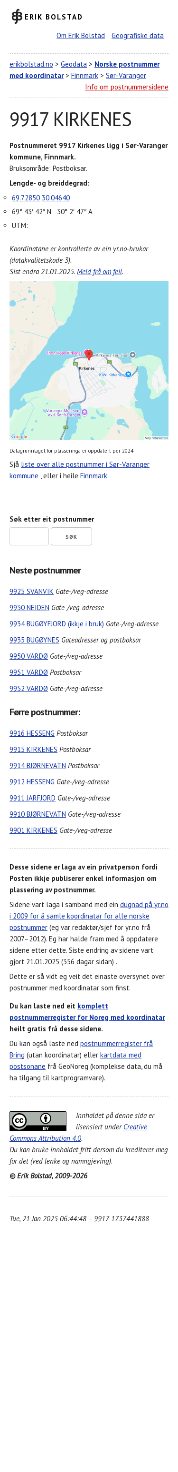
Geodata (74, 64)
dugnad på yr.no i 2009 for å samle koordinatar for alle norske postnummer (89, 916)
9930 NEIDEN (29, 607)
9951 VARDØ (28, 672)
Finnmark (84, 75)
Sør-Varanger (126, 75)
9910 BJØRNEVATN (37, 814)
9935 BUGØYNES (34, 639)
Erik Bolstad (54, 16)
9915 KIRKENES (33, 749)
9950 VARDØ (28, 656)
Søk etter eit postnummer (51, 519)
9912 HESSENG (32, 781)
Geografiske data (138, 35)
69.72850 (26, 197)
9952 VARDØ (28, 688)
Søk (71, 536)
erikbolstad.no (31, 64)
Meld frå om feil (99, 271)
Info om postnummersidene (127, 86)
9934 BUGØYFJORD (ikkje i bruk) (56, 623)
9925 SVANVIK (31, 591)
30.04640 (56, 197)
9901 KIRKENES (33, 830)
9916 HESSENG (32, 733)
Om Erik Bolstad (80, 35)
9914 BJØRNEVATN (37, 765)
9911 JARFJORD (32, 797)
